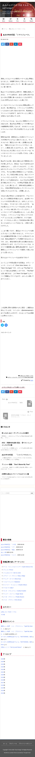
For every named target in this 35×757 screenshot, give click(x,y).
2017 (2, 682)
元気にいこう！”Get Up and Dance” (12, 647)
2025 (2, 661)
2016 (2, 685)
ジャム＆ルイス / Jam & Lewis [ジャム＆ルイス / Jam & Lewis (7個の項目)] (12, 573)
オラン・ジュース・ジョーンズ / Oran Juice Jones (20, 377)
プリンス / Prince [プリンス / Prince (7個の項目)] (8, 570)
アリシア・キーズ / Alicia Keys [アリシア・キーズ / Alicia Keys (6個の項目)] (12, 579)
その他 (3, 614)
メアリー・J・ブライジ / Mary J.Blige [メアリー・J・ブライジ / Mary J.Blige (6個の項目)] (14, 576)
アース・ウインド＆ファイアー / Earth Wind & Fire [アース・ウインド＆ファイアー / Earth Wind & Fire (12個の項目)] (18, 567)
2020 (2, 674)
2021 (2, 672)
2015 (2, 688)
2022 (2, 669)
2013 (2, 693)
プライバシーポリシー (25, 743)
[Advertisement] (17, 60)
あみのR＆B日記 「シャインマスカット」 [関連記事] (17, 455)
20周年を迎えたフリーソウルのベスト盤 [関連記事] (15, 474)
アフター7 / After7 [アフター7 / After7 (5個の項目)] (8, 588)
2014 (2, 690)
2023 (2, 667)
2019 (2, 677)
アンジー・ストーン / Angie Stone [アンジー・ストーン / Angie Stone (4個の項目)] (13, 594)
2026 (2, 659)
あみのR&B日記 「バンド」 (9, 555)
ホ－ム (5, 743)
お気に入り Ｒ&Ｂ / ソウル (18, 29)
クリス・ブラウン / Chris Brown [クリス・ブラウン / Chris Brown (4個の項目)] (12, 600)
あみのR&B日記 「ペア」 (8, 547)
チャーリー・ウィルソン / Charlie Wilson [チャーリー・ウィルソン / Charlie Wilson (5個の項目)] (15, 585)
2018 (2, 680)
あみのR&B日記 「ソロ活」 (9, 544)
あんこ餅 (3, 552)
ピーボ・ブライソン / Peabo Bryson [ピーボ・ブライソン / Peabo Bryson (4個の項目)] (13, 597)
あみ (31, 380)
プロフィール (13, 743)
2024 (2, 664)
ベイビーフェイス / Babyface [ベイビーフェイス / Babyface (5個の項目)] (11, 582)
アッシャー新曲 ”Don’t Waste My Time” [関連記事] (16, 464)
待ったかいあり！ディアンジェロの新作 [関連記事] (15, 433)
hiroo (2, 644)
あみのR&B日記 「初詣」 (8, 549)
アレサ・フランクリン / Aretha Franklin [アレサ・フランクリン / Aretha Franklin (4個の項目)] (14, 591)
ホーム (5, 29)
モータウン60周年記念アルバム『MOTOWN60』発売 (16, 636)
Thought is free (27, 752)
